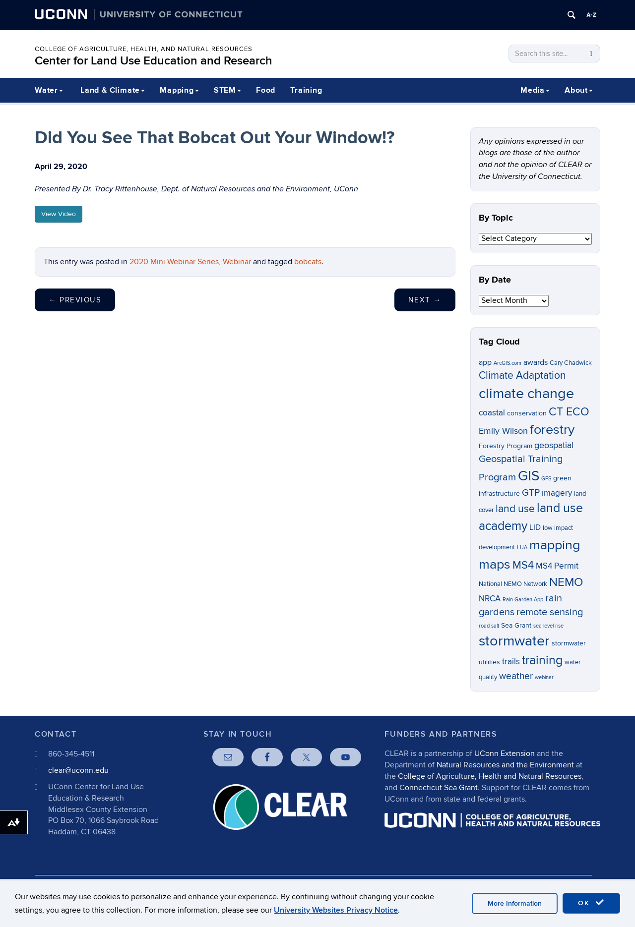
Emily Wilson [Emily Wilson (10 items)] (503, 431)
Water (49, 90)
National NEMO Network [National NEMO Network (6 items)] (513, 584)
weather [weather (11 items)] (516, 676)
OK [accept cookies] (591, 902)
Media (535, 90)
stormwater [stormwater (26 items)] (514, 641)
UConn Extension (504, 753)
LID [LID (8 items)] (535, 527)
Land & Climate (112, 90)
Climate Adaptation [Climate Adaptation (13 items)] (522, 375)
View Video (58, 214)
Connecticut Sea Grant (438, 788)
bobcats (307, 262)
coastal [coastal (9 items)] (492, 413)
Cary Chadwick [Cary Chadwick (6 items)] (571, 363)
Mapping (179, 90)
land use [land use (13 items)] (515, 509)
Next (425, 299)
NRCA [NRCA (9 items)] (490, 599)
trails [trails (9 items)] (511, 662)
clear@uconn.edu (78, 770)
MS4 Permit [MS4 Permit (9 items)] (557, 566)
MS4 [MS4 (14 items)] (523, 565)
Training (306, 90)
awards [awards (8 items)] (535, 362)
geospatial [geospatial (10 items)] (553, 445)
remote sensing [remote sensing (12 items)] (549, 612)
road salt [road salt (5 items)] (489, 626)
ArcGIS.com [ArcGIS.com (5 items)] (507, 363)
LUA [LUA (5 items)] (522, 547)
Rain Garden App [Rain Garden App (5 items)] (523, 599)
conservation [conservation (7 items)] (527, 413)
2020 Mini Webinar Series (174, 262)
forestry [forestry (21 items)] (552, 430)
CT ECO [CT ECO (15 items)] (569, 412)
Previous (75, 299)
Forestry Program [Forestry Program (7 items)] (505, 446)
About (579, 90)
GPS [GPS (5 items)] (546, 478)
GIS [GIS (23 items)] (528, 476)
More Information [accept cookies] (515, 903)
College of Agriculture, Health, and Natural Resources (144, 49)
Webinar (237, 262)
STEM (227, 90)
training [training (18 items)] (542, 660)
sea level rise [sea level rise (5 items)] (548, 626)
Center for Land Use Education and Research (153, 61)
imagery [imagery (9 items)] (557, 493)
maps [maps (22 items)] (494, 564)
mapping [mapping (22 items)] (554, 545)
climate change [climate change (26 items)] (526, 394)
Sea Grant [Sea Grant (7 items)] (516, 625)
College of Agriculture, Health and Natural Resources (489, 776)
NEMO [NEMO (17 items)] (566, 582)
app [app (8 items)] (485, 362)
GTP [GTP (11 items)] (531, 493)
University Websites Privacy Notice (336, 910)
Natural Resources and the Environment (505, 765)
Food (265, 90)
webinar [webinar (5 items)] (544, 677)
